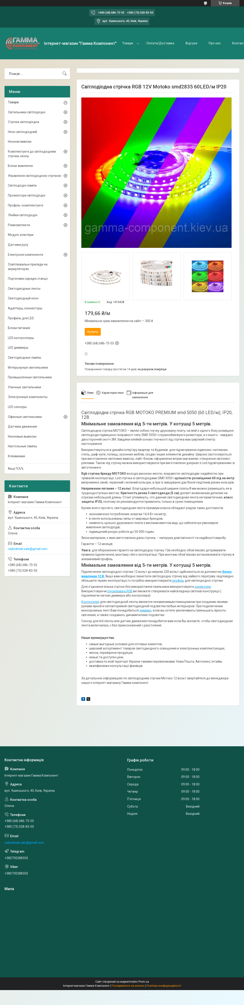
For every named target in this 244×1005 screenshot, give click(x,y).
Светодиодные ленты (24, 288)
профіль (177, 580)
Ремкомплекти (19, 225)
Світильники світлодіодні (26, 112)
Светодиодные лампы (24, 357)
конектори (203, 586)
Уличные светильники (24, 387)
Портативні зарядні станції (28, 278)
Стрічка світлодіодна (23, 122)
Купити (92, 332)
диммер (145, 610)
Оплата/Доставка (160, 43)
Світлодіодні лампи (22, 185)
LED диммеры (18, 347)
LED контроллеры (21, 338)
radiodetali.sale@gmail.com (27, 549)
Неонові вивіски (19, 141)
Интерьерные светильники (28, 367)
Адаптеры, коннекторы (25, 308)
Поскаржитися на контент (128, 985)
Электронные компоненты (27, 397)
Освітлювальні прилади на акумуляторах (27, 267)
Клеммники (16, 456)
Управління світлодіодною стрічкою (34, 176)
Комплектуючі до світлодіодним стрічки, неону (32, 154)
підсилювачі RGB (119, 591)
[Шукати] (64, 73)
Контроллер (90, 602)
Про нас (215, 43)
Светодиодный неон (23, 298)
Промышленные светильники (30, 377)
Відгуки (191, 43)
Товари (127, 43)
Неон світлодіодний (22, 132)
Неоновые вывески (22, 436)
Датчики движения (22, 426)
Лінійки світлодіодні (22, 215)
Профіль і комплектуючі (25, 205)
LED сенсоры (17, 407)
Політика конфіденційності (164, 985)
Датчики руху (18, 245)
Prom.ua (143, 981)
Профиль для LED (21, 318)
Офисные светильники (25, 417)
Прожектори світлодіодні (26, 195)
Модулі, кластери (20, 235)
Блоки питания (19, 328)
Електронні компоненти (25, 254)
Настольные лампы (22, 446)
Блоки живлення (20, 166)
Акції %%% (15, 468)
